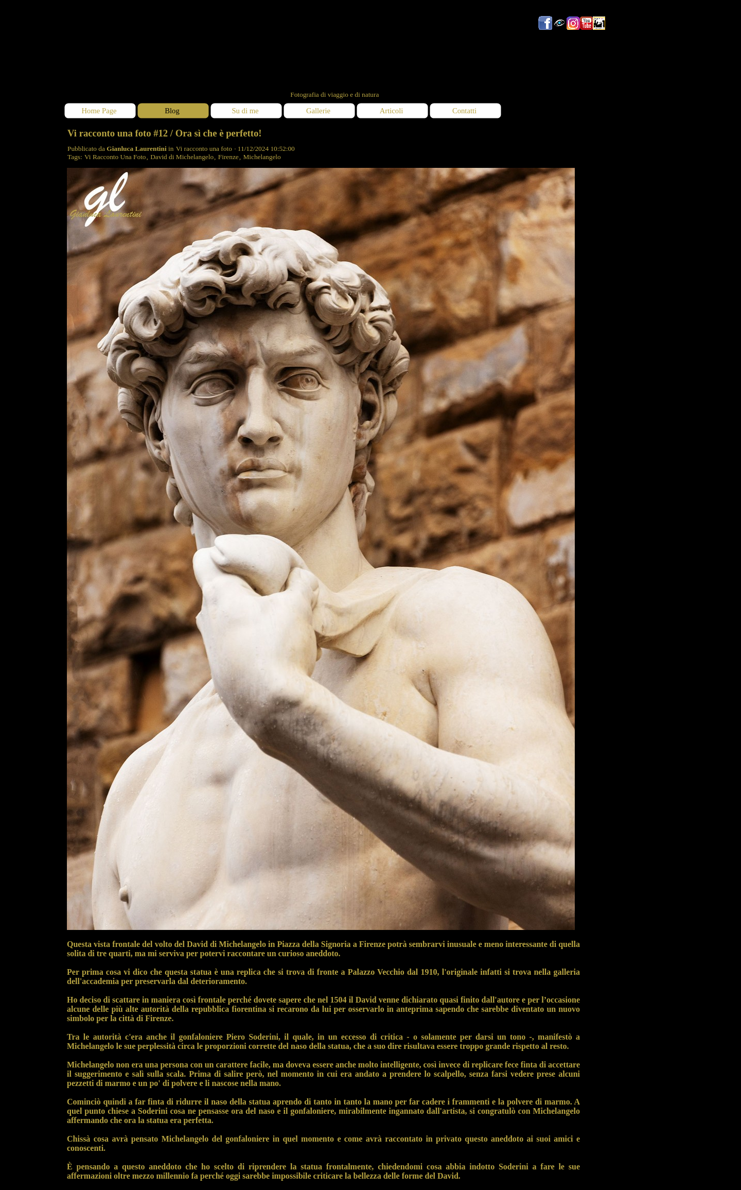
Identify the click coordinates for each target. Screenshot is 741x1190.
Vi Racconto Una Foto (115, 157)
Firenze (228, 157)
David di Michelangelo (182, 157)
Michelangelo (261, 157)
